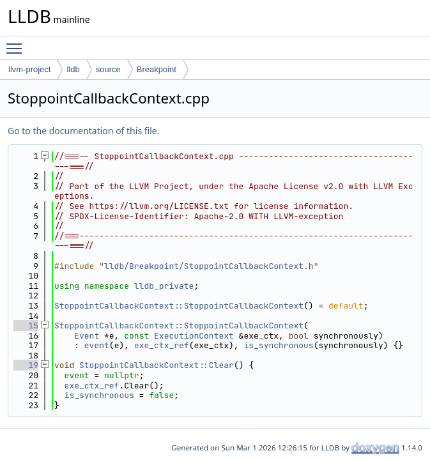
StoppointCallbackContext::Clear (156, 365)
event (96, 345)
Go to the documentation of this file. (83, 131)
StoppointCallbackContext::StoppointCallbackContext (178, 305)
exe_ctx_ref (161, 345)
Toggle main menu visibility (17, 42)
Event (86, 335)
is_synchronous (278, 345)
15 (25, 325)
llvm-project (29, 69)
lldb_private (164, 285)
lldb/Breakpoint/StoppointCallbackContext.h (209, 266)
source (108, 69)
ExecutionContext (194, 335)
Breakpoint (156, 69)
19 (25, 365)
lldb (72, 69)
